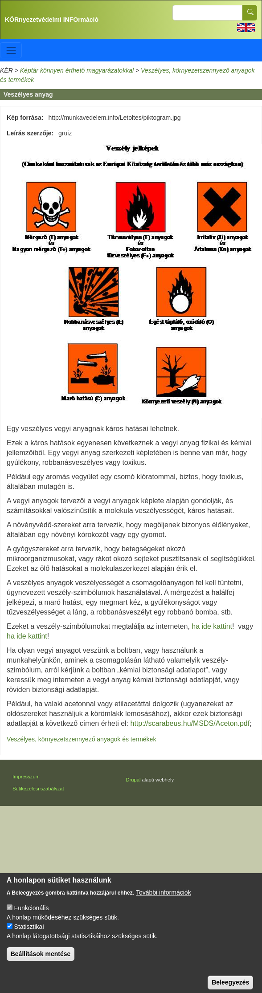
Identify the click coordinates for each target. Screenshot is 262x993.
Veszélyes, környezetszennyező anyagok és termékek (81, 739)
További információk (163, 900)
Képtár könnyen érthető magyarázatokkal (77, 70)
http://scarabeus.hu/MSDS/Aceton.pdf (190, 723)
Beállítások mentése (41, 961)
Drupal (133, 779)
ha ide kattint (211, 626)
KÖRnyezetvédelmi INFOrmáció (51, 19)
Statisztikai (29, 934)
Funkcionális (31, 916)
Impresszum (26, 776)
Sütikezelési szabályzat (38, 788)
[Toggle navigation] (11, 50)
